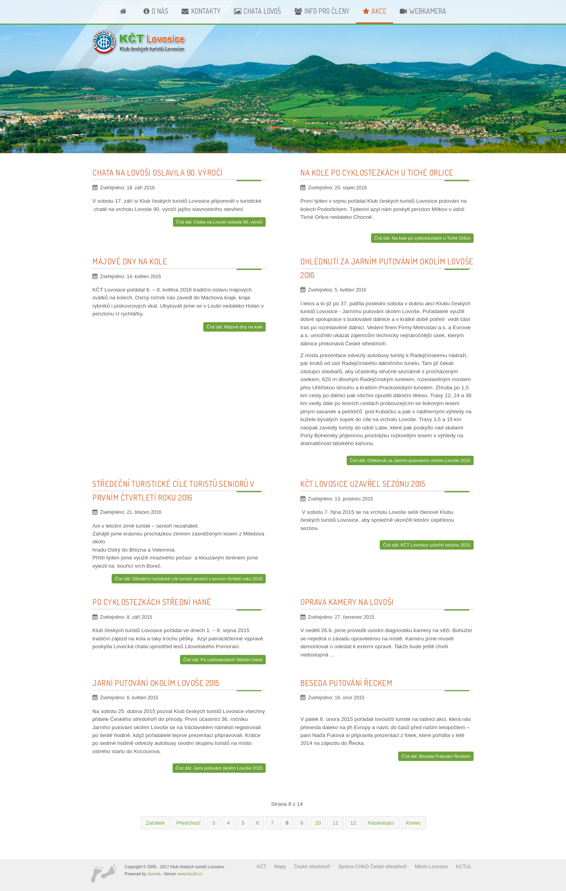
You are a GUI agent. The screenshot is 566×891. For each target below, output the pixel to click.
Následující (381, 823)
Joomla (154, 874)
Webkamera (427, 11)
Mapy (280, 866)
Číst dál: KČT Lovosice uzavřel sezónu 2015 (426, 545)
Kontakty (206, 11)
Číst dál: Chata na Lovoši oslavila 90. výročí (219, 222)
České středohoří (312, 866)
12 (353, 823)
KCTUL (464, 866)
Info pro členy (326, 11)
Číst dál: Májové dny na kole (234, 326)
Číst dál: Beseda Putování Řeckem (435, 756)
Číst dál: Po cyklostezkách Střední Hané (223, 659)
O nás (160, 11)
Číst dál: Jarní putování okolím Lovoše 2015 (219, 768)
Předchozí (188, 823)
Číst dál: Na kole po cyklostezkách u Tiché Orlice (422, 238)
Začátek (155, 823)
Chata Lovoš (262, 11)
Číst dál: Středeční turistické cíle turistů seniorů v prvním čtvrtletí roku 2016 (189, 578)
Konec (413, 823)
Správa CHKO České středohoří (372, 866)
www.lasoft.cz (189, 874)
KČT (261, 866)
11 (335, 823)
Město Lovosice (431, 866)
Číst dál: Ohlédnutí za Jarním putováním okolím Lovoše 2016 (410, 460)
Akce (378, 11)
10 (318, 823)
